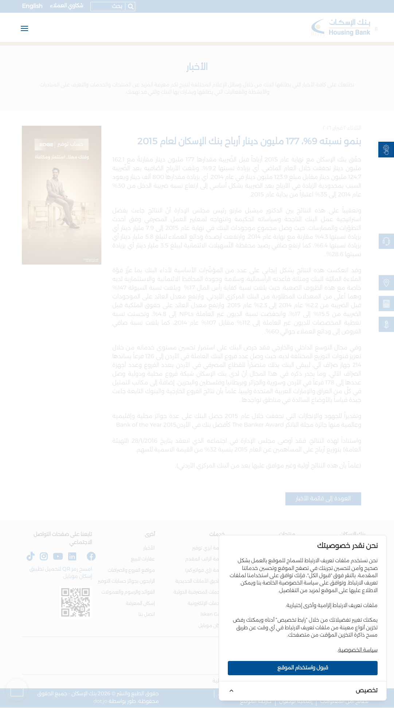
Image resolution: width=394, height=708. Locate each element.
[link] (386, 149)
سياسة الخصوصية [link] (358, 650)
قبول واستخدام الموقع (302, 668)
